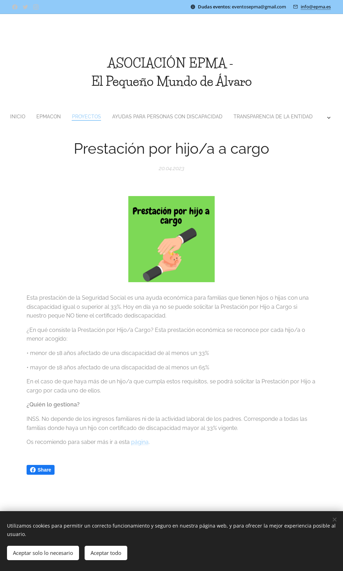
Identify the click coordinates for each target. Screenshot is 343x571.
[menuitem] (120, 116)
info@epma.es (316, 7)
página (140, 442)
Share (40, 470)
